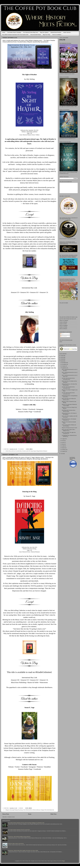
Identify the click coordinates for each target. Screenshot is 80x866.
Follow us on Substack (64, 320)
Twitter (24, 409)
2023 (62, 360)
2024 (62, 359)
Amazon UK (24, 292)
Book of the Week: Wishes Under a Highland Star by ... (68, 430)
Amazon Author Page (25, 411)
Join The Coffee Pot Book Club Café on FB (68, 318)
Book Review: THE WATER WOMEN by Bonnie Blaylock (19, 836)
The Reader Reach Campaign (14, 32)
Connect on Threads (63, 326)
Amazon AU (34, 292)
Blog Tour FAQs (46, 34)
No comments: (21, 449)
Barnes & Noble (33, 682)
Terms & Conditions (56, 34)
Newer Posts (5, 814)
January (63, 451)
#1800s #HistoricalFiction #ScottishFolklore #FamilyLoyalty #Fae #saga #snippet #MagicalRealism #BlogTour (26, 451)
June (63, 442)
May (63, 444)
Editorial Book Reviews (56, 32)
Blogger (63, 860)
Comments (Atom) (11, 816)
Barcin (55, 860)
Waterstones (44, 682)
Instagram (39, 409)
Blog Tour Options (44, 32)
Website (18, 409)
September (64, 367)
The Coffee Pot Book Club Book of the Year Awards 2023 (19, 829)
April (63, 445)
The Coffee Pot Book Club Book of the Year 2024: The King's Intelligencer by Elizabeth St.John (26, 822)
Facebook (32, 409)
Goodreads (37, 411)
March (63, 447)
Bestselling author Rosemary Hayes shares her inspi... (68, 411)
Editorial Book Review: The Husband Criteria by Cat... (69, 419)
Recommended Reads (35, 34)
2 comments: (20, 808)
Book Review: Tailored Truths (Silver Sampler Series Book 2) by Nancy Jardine (23, 850)
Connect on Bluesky (63, 322)
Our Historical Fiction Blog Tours (30, 32)
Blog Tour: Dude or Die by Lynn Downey (16, 843)
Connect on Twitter (63, 323)
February (64, 449)
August (63, 438)
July (63, 440)
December (64, 362)
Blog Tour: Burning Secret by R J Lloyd (69, 427)
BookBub (47, 767)
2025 (62, 357)
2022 (62, 453)
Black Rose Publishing (18, 682)
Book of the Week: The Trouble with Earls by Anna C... (69, 399)
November (64, 364)
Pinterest (40, 767)
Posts (61, 333)
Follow (61, 341)
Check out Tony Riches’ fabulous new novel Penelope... (69, 425)
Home (3, 32)
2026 (62, 355)
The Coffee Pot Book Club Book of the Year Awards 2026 (15, 34)
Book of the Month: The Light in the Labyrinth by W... (69, 433)
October (63, 366)
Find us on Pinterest (63, 328)
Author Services (67, 32)
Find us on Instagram (63, 325)
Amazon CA (44, 292)
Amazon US (15, 292)
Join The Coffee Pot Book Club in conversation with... (68, 379)
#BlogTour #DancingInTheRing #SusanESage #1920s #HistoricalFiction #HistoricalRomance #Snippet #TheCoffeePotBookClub (29, 809)
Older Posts (53, 814)
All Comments (63, 336)
